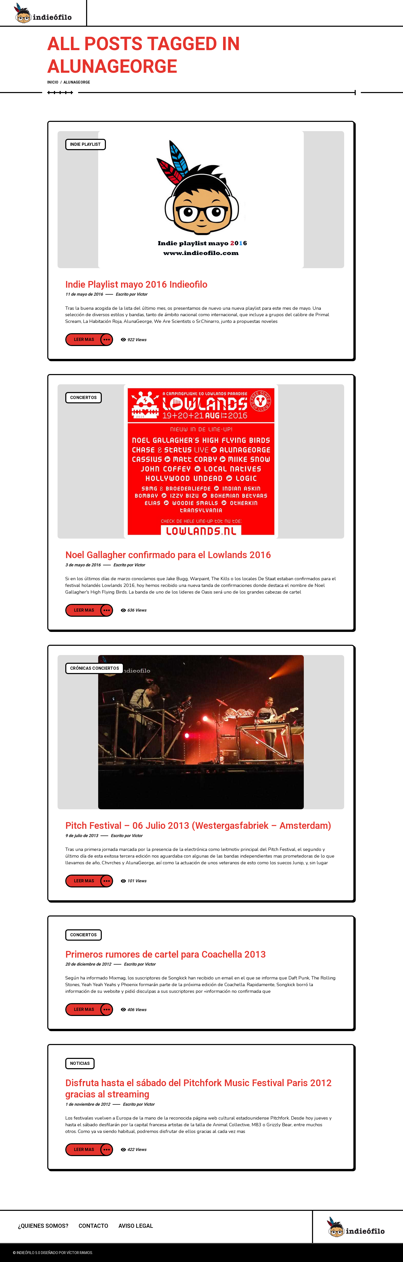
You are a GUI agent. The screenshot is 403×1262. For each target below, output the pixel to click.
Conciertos (83, 398)
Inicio (53, 82)
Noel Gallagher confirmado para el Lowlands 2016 (168, 555)
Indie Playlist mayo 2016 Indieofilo (136, 285)
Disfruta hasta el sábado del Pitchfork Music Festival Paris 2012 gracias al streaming (198, 1088)
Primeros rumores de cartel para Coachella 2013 (165, 954)
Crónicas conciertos (94, 668)
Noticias (80, 1063)
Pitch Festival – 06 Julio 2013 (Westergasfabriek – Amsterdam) (198, 826)
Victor (141, 294)
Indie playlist (85, 144)
